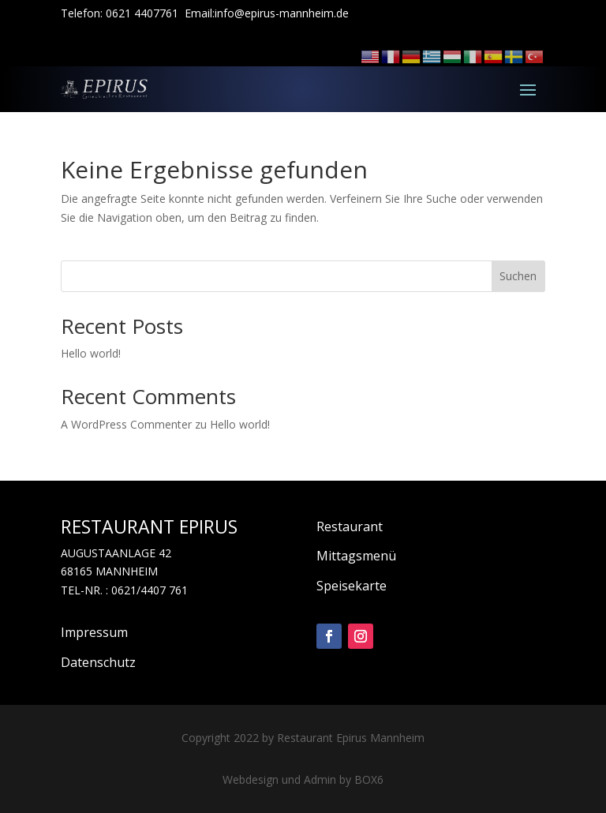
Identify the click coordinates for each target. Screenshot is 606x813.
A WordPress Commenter (126, 424)
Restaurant (349, 526)
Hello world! (91, 353)
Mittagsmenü (356, 555)
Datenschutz (98, 662)
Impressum (94, 632)
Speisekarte (351, 585)
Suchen (518, 275)
